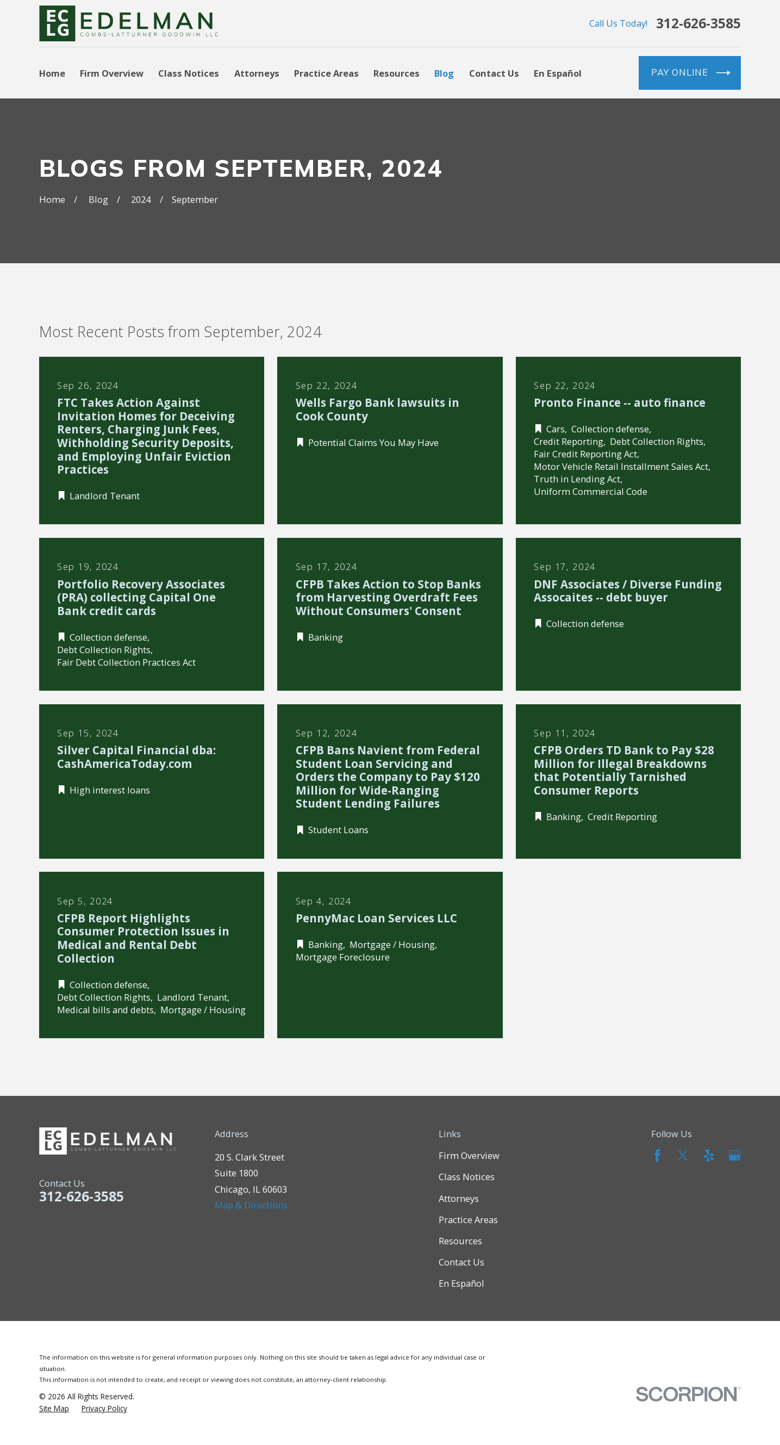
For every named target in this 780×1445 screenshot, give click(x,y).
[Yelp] (709, 1155)
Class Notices (467, 1176)
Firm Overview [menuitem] (111, 73)
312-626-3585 (698, 23)
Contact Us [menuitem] (494, 73)
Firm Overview (469, 1155)
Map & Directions (251, 1205)
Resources (460, 1241)
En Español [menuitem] (558, 73)
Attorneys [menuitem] (256, 73)
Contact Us (461, 1262)
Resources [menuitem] (396, 73)
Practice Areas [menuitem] (326, 73)
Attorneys (459, 1198)
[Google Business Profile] (734, 1155)
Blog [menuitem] (444, 73)
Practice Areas (468, 1219)
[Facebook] (657, 1155)
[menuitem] (54, 1408)
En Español (461, 1283)
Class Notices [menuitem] (188, 73)
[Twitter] (683, 1155)
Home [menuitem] (52, 73)
